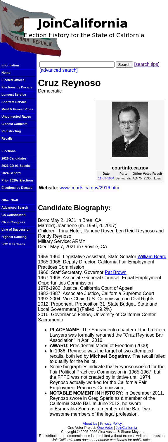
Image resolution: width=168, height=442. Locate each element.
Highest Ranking (14, 237)
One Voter (105, 428)
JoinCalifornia (126, 428)
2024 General (11, 173)
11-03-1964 (106, 178)
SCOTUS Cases (13, 244)
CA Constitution (13, 215)
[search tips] (146, 64)
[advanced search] (58, 70)
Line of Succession (15, 229)
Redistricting (11, 131)
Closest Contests (14, 124)
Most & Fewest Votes (17, 109)
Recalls (7, 138)
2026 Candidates (14, 158)
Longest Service (13, 94)
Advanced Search (14, 207)
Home (5, 72)
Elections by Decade (16, 87)
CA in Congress (13, 222)
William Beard (152, 256)
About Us (90, 424)
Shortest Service (14, 102)
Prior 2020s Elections (17, 180)
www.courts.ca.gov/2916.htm (89, 187)
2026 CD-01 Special (16, 165)
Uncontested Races (16, 116)
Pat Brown (116, 272)
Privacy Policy (111, 424)
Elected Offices (13, 80)
